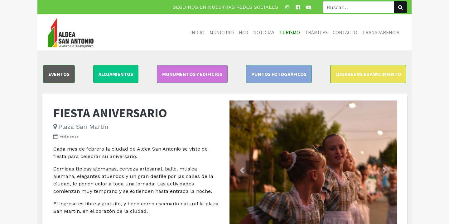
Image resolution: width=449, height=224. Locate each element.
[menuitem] (197, 32)
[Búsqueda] (400, 7)
